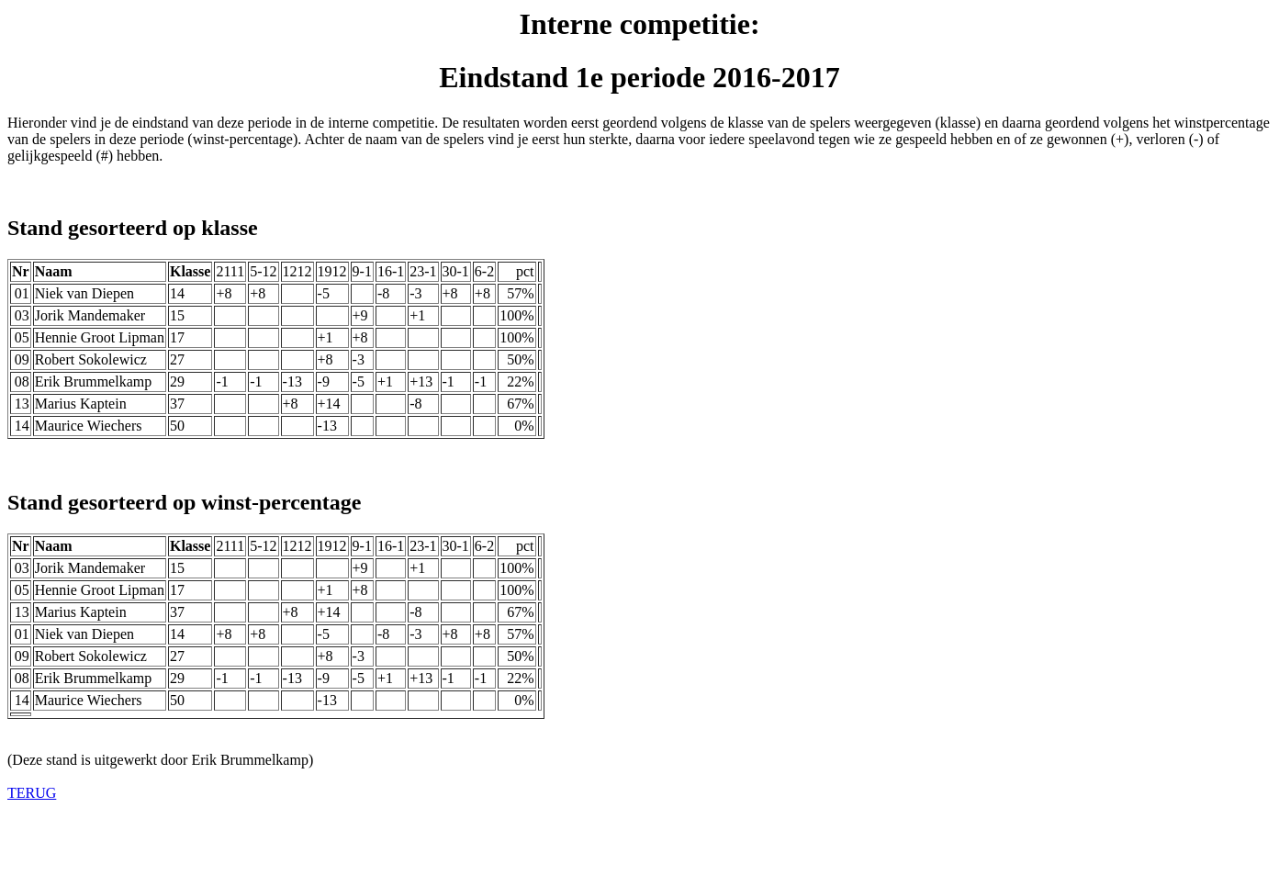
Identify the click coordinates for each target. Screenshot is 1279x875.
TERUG (31, 793)
